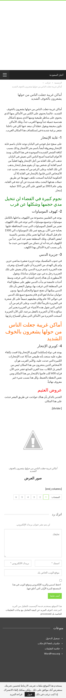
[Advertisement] (33, 35)
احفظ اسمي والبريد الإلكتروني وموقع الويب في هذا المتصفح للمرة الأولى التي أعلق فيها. (36, 586)
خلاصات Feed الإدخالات (49, 643)
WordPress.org (52, 653)
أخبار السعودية (56, 74)
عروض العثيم (50, 390)
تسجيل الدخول (53, 638)
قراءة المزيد (16, 694)
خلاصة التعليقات (52, 648)
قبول (29, 694)
